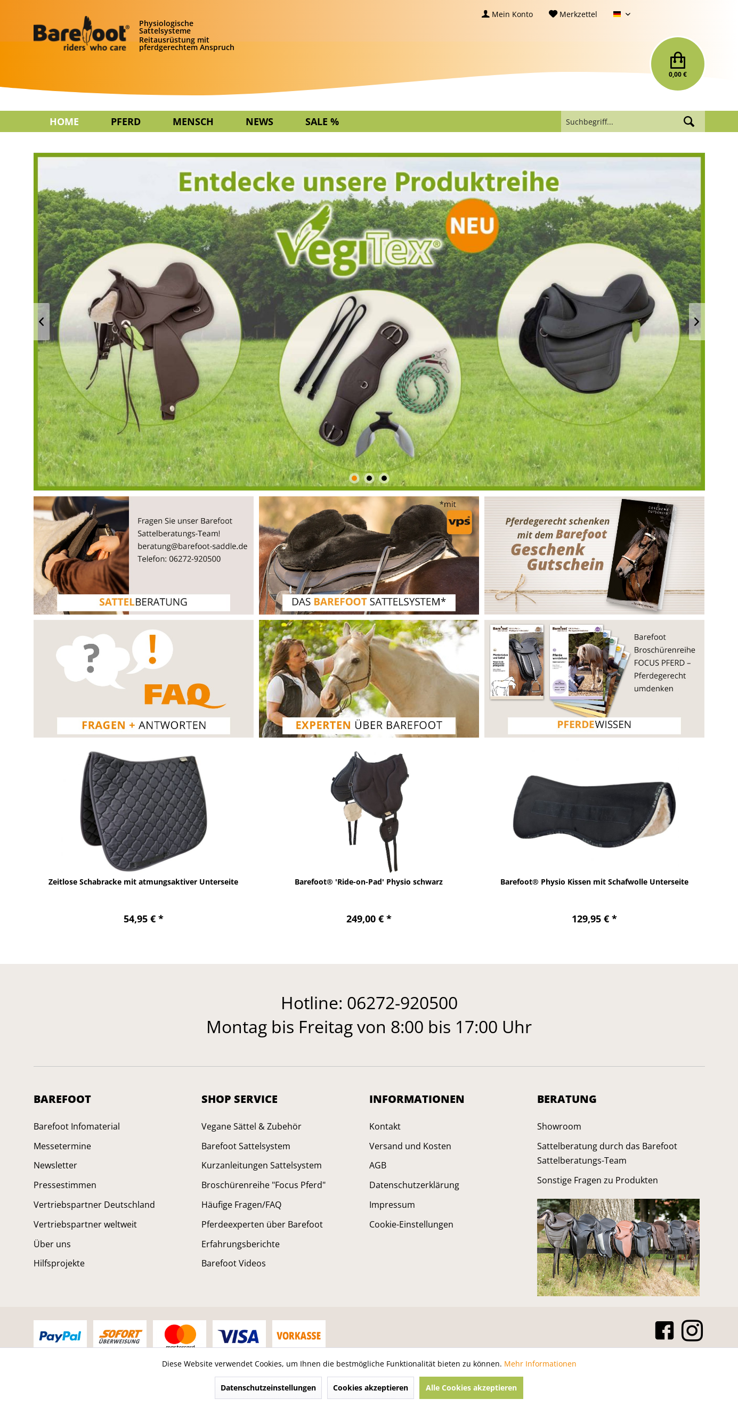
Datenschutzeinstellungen (268, 1388)
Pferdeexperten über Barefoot (262, 1224)
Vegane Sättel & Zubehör (251, 1126)
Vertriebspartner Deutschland (94, 1204)
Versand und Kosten (410, 1146)
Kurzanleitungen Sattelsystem (261, 1165)
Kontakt (385, 1126)
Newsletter (55, 1165)
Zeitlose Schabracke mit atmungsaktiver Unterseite (143, 882)
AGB (377, 1165)
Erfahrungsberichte (240, 1244)
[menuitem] (507, 14)
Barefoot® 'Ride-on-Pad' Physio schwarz (369, 882)
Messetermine (62, 1146)
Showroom (559, 1126)
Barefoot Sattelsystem (245, 1146)
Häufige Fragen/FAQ (241, 1204)
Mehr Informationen (540, 1364)
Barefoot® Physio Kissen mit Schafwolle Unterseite (594, 882)
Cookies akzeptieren (370, 1388)
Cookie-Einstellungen (411, 1224)
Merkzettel (573, 14)
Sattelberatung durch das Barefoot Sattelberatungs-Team (607, 1153)
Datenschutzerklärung (414, 1185)
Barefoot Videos (233, 1263)
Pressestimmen (65, 1185)
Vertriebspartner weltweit (85, 1224)
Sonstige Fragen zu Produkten (597, 1180)
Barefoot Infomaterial (77, 1126)
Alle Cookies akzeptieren (471, 1388)
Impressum (392, 1204)
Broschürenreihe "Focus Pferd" (263, 1185)
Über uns (52, 1244)
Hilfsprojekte (59, 1263)
